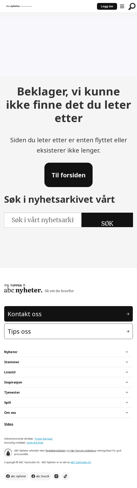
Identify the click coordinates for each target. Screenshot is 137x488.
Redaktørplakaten (56, 450)
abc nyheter (18, 476)
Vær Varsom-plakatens (83, 450)
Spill (7, 402)
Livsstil (10, 372)
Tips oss (19, 331)
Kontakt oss (25, 314)
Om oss (10, 412)
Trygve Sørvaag (43, 438)
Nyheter (11, 352)
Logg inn (107, 6)
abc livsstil (42, 476)
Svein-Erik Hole (35, 442)
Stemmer (11, 362)
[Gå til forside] (19, 6)
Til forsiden (69, 175)
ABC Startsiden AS (80, 462)
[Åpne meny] (122, 6)
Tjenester (12, 392)
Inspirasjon (13, 382)
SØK (107, 223)
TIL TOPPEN (13, 285)
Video (8, 424)
